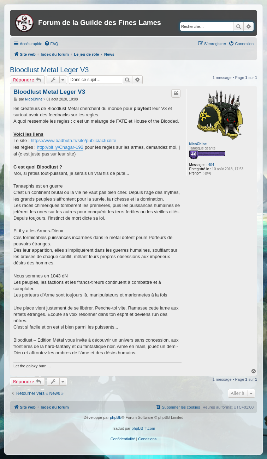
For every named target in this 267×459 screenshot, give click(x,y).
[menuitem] (51, 43)
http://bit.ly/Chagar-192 (60, 147)
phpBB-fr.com (143, 428)
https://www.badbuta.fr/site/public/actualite (73, 140)
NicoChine (198, 144)
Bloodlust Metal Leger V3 (49, 70)
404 (211, 165)
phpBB (115, 417)
